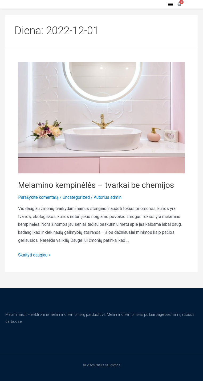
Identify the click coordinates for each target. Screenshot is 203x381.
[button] (170, 9)
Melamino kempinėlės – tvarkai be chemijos (96, 194)
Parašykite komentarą (38, 206)
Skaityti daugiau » (34, 264)
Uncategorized (76, 206)
